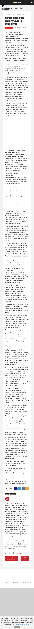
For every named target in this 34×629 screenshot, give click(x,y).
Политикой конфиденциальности (21, 624)
